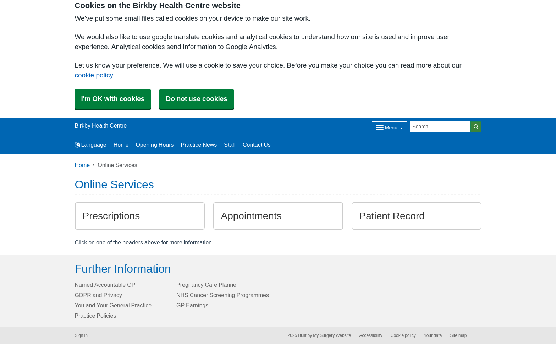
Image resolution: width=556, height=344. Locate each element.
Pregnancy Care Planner (207, 284)
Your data (433, 335)
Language (90, 144)
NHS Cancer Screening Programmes (222, 295)
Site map (458, 335)
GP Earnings (192, 305)
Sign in (81, 335)
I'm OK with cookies (113, 98)
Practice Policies (95, 315)
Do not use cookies (196, 98)
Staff (230, 144)
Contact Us (257, 144)
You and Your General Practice (113, 305)
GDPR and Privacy (98, 295)
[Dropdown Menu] (389, 127)
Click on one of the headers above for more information (143, 242)
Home (121, 144)
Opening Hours (155, 144)
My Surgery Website (332, 335)
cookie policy (94, 75)
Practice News (199, 144)
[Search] (440, 126)
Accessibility (370, 335)
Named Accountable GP (105, 284)
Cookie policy (403, 335)
